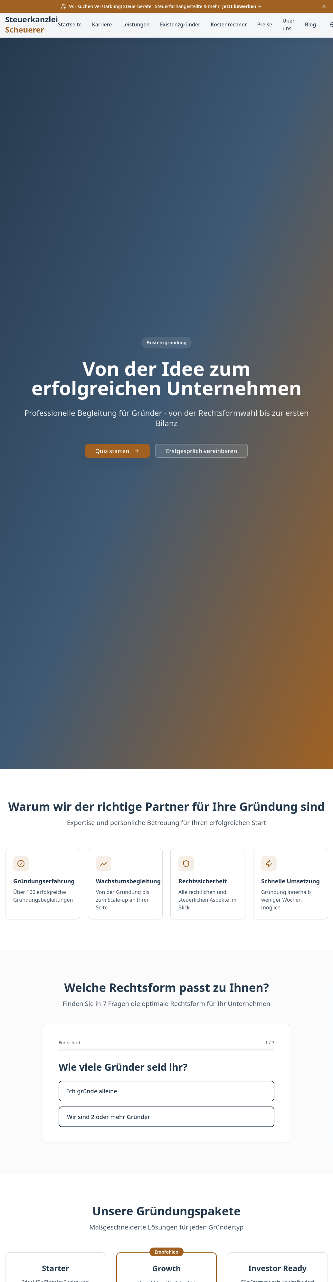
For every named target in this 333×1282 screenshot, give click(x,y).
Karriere (102, 24)
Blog (310, 24)
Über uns (288, 24)
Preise (264, 24)
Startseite (70, 24)
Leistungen (135, 24)
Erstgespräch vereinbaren (201, 465)
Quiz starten (117, 465)
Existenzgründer (180, 24)
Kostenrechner (229, 24)
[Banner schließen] (324, 6)
